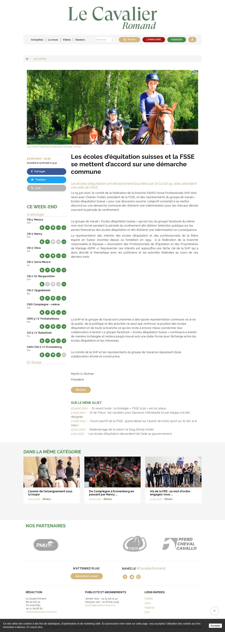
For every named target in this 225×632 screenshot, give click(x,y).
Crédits (149, 598)
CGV (147, 612)
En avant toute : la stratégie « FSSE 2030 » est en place (128, 408)
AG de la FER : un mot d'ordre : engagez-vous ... (170, 493)
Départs (47, 227)
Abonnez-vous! (86, 576)
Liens (148, 603)
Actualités (37, 39)
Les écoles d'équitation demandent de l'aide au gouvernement (130, 433)
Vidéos (67, 39)
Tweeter (38, 179)
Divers (47, 499)
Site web (42, 227)
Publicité (176, 39)
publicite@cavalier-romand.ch (100, 605)
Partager (38, 171)
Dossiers (80, 39)
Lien (36, 188)
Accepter (215, 625)
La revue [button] (53, 39)
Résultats (53, 227)
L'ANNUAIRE (153, 39)
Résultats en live (58, 227)
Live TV (64, 227)
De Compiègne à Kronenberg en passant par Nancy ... (111, 493)
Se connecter (192, 39)
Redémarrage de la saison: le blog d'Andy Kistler (121, 429)
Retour (81, 390)
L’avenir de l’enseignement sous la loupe (50, 493)
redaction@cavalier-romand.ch (41, 612)
